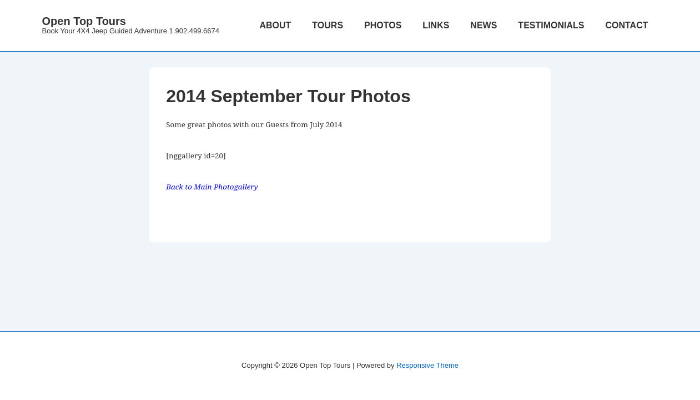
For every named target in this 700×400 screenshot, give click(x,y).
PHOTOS (382, 25)
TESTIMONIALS (551, 25)
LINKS (435, 25)
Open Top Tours (84, 21)
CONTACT (626, 25)
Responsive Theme (427, 365)
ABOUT (275, 25)
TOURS (327, 25)
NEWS (483, 25)
